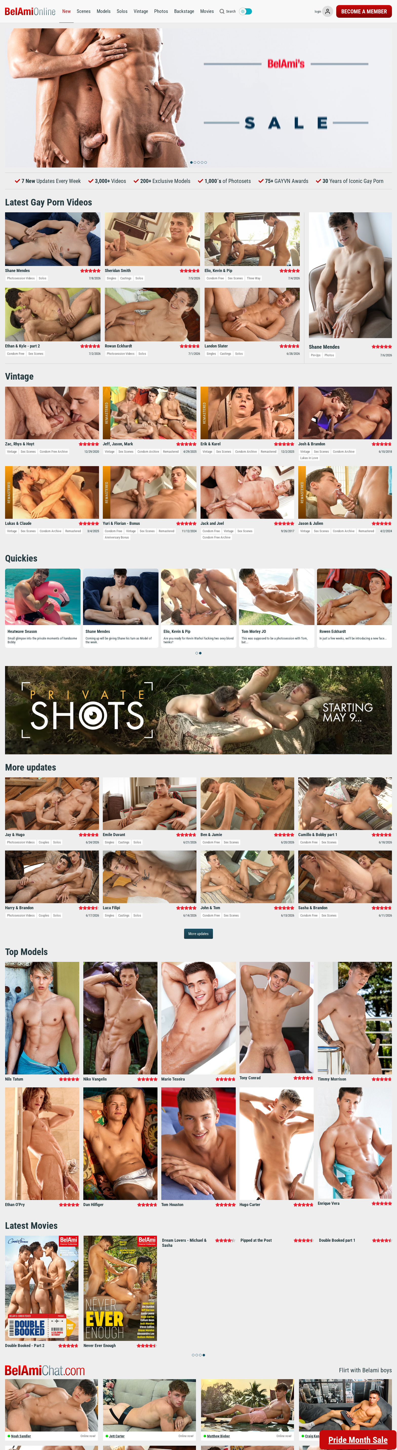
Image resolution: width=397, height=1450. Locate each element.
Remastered (170, 451)
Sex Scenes (235, 278)
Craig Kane (313, 1436)
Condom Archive (148, 451)
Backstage (184, 11)
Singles (111, 278)
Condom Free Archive (54, 451)
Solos (122, 11)
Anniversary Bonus (117, 537)
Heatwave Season (22, 631)
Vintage (141, 11)
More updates (198, 933)
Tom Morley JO (254, 631)
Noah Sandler (21, 1436)
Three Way (253, 278)
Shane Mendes (98, 631)
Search (231, 11)
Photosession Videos (21, 278)
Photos (161, 11)
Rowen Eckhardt (333, 631)
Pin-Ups (316, 355)
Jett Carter (117, 1436)
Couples (44, 842)
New (66, 11)
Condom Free (215, 278)
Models (104, 11)
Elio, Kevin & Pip (177, 631)
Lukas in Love (309, 458)
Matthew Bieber (218, 1436)
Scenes (84, 11)
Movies (207, 11)
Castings (125, 278)
